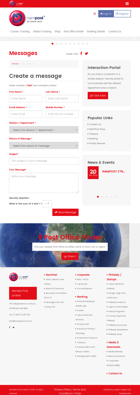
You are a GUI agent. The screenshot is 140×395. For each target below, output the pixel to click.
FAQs (78, 390)
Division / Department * (22, 119)
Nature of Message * (20, 135)
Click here (98, 92)
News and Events (116, 353)
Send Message (65, 209)
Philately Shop (115, 331)
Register (122, 14)
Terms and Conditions (72, 388)
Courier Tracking (20, 28)
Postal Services (97, 140)
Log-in (105, 14)
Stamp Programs (116, 308)
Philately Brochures (117, 321)
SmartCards (83, 321)
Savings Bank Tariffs (86, 353)
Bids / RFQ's (82, 276)
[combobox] (44, 126)
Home (15, 60)
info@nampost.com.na (20, 317)
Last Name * (53, 88)
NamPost (51, 272)
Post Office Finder (74, 28)
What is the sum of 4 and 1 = (30, 198)
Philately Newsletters (118, 326)
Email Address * (18, 104)
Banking (93, 135)
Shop (58, 28)
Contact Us (114, 28)
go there (70, 253)
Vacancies (82, 280)
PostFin (80, 307)
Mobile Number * (55, 104)
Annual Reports (84, 285)
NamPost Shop (97, 126)
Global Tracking (42, 28)
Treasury (93, 130)
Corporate (83, 272)
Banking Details (96, 28)
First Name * (16, 88)
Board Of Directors (55, 285)
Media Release (115, 348)
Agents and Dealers (118, 303)
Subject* (13, 151)
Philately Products (117, 299)
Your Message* (17, 166)
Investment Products (87, 334)
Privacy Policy (62, 386)
